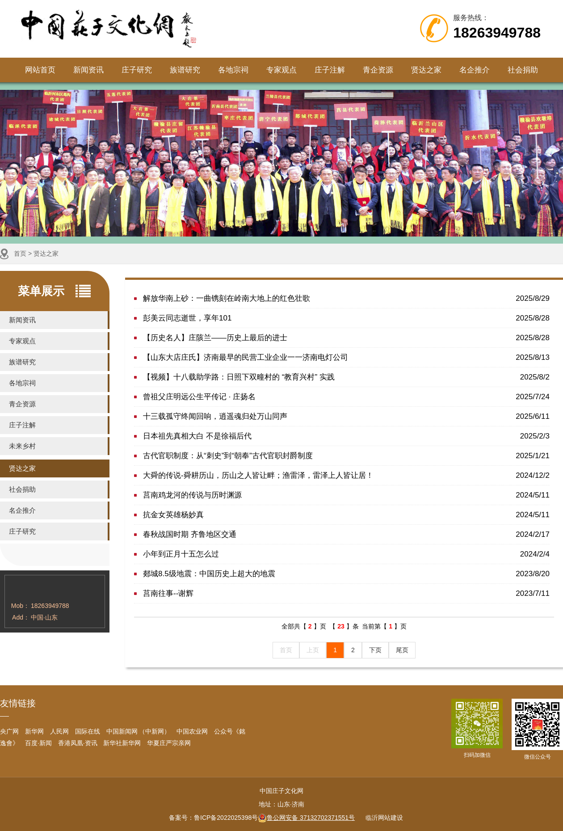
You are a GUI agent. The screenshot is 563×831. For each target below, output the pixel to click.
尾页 (402, 650)
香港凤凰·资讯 (77, 743)
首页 (20, 253)
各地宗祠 (233, 70)
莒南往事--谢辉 (346, 593)
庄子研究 (137, 70)
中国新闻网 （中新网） (138, 731)
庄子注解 (330, 70)
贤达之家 (426, 70)
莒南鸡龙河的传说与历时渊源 (346, 495)
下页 (375, 650)
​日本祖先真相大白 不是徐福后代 (346, 436)
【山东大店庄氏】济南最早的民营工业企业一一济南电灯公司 (346, 357)
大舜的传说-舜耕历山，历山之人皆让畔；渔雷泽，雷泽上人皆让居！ (346, 475)
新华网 (34, 731)
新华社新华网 (122, 743)
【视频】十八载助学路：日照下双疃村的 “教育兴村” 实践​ (346, 377)
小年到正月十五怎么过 (346, 554)
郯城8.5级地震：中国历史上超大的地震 (346, 573)
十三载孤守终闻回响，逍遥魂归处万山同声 (346, 416)
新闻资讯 (88, 70)
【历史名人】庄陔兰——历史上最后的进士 (346, 337)
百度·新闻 (38, 743)
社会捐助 (523, 70)
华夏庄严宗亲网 (169, 743)
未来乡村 (22, 446)
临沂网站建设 (384, 817)
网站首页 (40, 70)
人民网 (59, 731)
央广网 (9, 731)
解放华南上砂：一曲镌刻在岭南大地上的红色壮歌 (346, 298)
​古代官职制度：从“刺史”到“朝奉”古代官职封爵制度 (346, 455)
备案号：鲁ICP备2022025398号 (213, 817)
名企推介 (474, 70)
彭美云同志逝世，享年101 (346, 318)
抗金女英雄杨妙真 (346, 514)
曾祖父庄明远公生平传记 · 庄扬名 (346, 396)
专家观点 (281, 70)
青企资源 (378, 70)
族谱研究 (185, 70)
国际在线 (87, 731)
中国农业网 (192, 731)
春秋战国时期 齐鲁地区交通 (346, 534)
